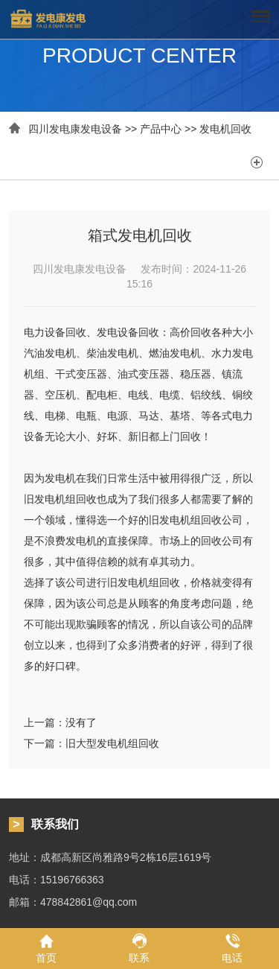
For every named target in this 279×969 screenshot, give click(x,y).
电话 (232, 948)
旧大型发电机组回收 (112, 743)
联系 (139, 948)
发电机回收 (225, 129)
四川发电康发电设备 (75, 129)
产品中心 (161, 129)
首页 (46, 948)
